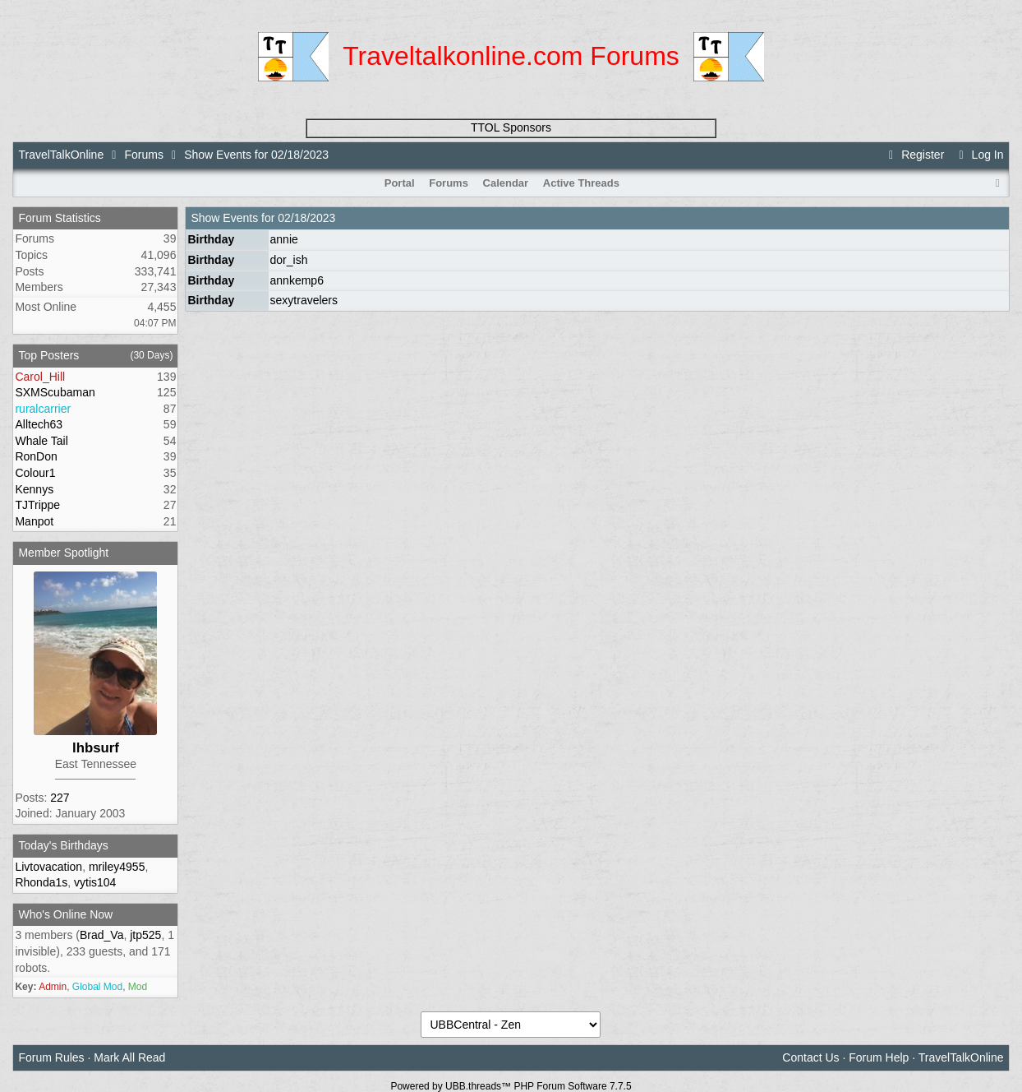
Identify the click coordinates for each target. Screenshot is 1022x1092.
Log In (978, 154)
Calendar (506, 183)
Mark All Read (129, 1057)
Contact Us (810, 1057)
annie (284, 239)
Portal (399, 183)
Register (914, 154)
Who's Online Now (65, 914)
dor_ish (289, 259)
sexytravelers (304, 300)
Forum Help (879, 1057)
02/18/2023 (306, 217)
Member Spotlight (63, 552)
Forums (143, 154)
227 (59, 797)
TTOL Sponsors (511, 127)
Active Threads (581, 183)
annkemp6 (297, 280)
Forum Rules (51, 1057)
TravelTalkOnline (61, 154)
